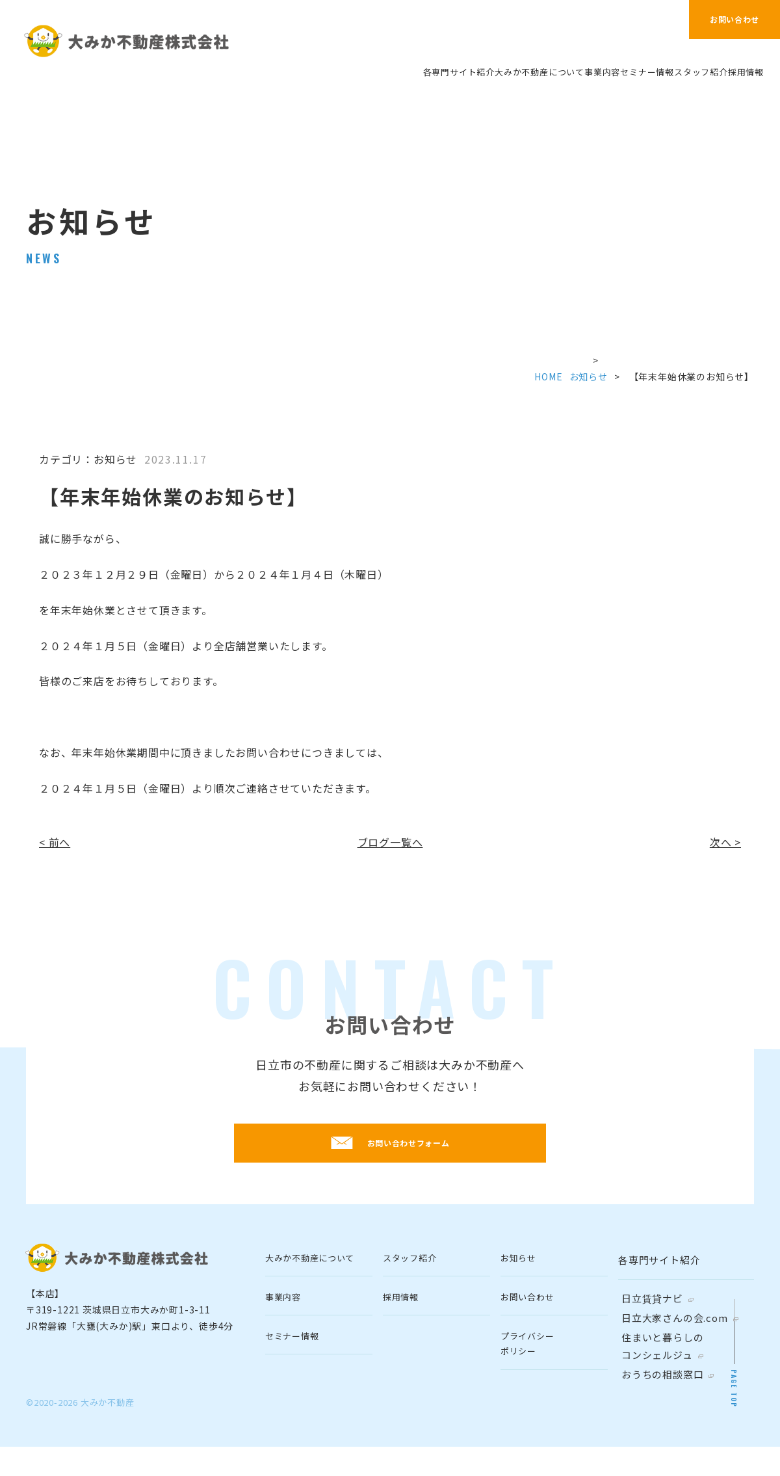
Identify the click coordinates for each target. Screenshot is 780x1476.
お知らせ (588, 376)
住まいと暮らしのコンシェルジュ (662, 1375)
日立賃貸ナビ (652, 1327)
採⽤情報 (732, 73)
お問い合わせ (734, 21)
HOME (548, 376)
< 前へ (54, 842)
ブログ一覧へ (390, 842)
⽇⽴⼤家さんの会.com (674, 1347)
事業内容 (499, 73)
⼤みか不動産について (403, 73)
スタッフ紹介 (658, 73)
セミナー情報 (573, 73)
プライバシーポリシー (531, 1375)
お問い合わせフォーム (408, 1156)
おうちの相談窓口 (662, 1403)
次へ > (725, 842)
